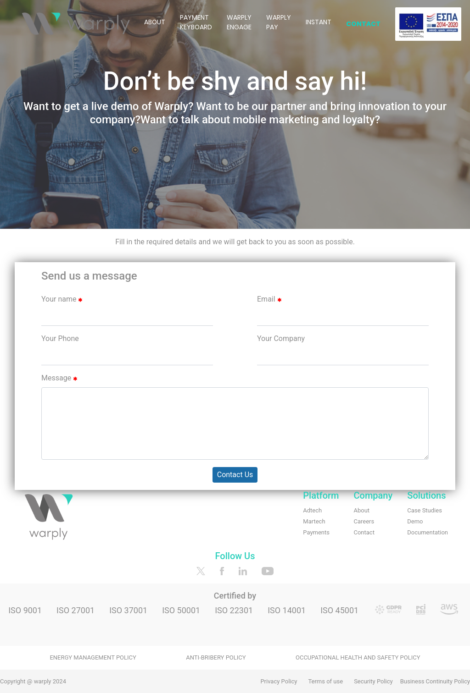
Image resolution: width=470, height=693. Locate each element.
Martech (314, 521)
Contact (363, 532)
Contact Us (235, 474)
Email (269, 299)
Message (59, 378)
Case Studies (424, 510)
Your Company (281, 338)
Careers (363, 521)
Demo (415, 521)
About (361, 510)
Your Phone (60, 338)
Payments (316, 532)
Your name (61, 299)
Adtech (312, 510)
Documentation (427, 532)
